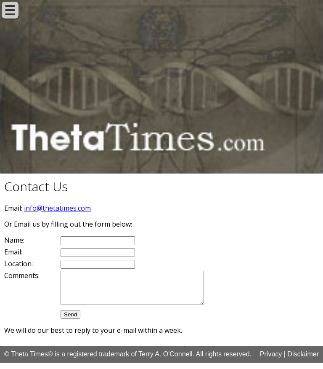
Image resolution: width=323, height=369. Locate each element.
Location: (18, 263)
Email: (13, 252)
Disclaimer (303, 360)
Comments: (22, 275)
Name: (14, 240)
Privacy (271, 360)
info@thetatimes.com (57, 208)
